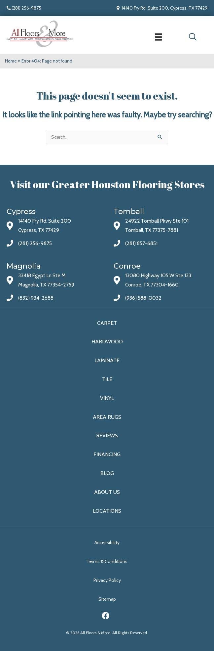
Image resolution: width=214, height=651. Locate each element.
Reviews (107, 435)
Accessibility (107, 542)
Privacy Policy (107, 580)
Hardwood (107, 341)
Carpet (107, 323)
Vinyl (107, 398)
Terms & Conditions (107, 561)
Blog (107, 473)
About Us (107, 492)
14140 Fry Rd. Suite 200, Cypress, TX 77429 (164, 8)
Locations (107, 511)
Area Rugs (107, 417)
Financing (107, 454)
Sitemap (107, 599)
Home (11, 61)
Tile (107, 379)
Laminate (107, 360)
